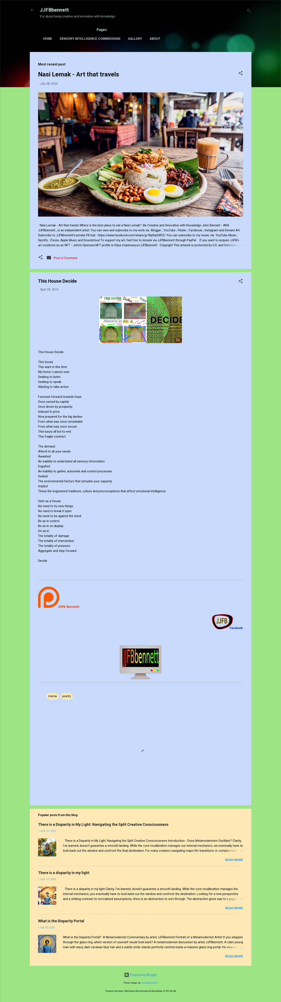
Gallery (135, 39)
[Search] (248, 11)
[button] (240, 74)
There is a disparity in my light (63, 873)
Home (47, 39)
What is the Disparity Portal (61, 921)
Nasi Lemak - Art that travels (78, 74)
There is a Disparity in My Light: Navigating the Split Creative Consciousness (103, 824)
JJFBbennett (54, 10)
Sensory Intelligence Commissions (90, 39)
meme (52, 696)
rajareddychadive (149, 983)
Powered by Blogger (140, 975)
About (155, 39)
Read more (234, 860)
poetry (66, 696)
